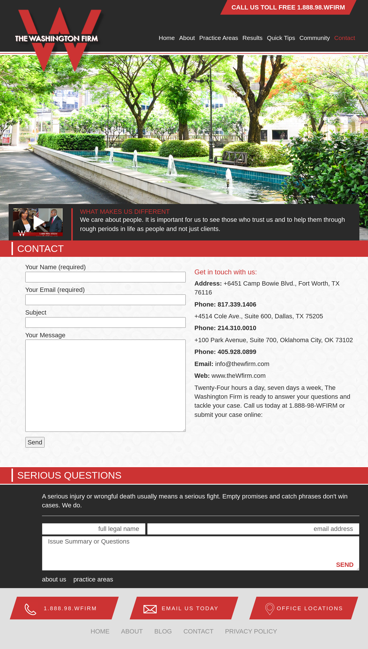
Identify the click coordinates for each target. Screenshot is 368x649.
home (100, 631)
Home (167, 37)
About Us (54, 579)
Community (314, 37)
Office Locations (310, 608)
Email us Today (190, 608)
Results (252, 37)
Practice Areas (218, 37)
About (187, 37)
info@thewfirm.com (242, 363)
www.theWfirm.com (238, 375)
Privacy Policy (251, 631)
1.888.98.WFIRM (321, 7)
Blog (163, 631)
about (132, 631)
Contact (344, 37)
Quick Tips (281, 37)
